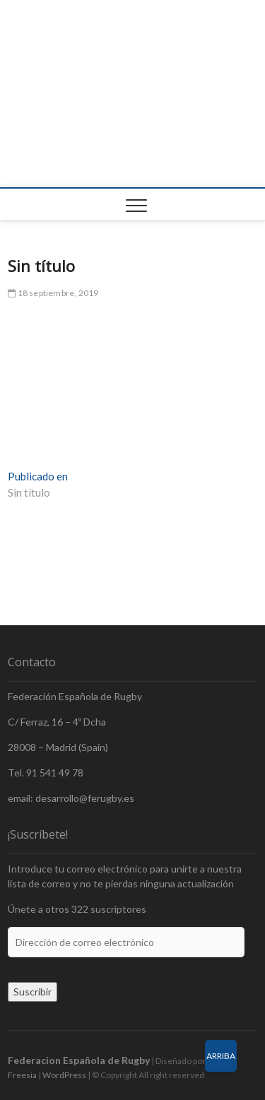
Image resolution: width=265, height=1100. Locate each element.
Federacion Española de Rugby (79, 1060)
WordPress (64, 1075)
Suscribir (32, 992)
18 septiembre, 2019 (53, 293)
